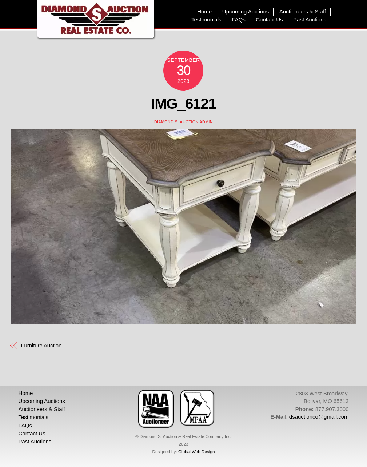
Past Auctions (309, 19)
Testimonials (206, 19)
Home (204, 11)
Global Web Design (196, 451)
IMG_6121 (183, 104)
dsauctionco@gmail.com (319, 417)
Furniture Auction (41, 345)
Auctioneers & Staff (302, 11)
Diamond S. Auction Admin (183, 122)
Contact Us (269, 19)
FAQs (239, 19)
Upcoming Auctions (245, 11)
